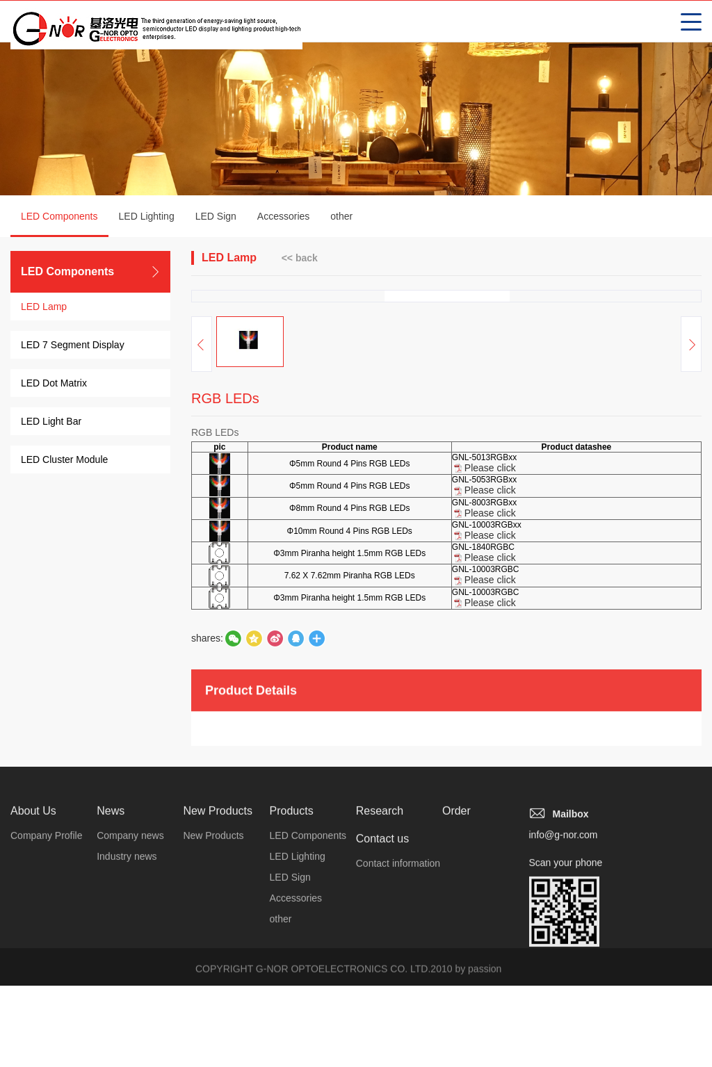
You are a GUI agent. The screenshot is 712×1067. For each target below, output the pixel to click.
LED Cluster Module (64, 460)
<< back (300, 258)
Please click (490, 566)
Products (292, 968)
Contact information (398, 1020)
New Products (217, 968)
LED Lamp (44, 307)
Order (456, 968)
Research (379, 968)
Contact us (382, 996)
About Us (33, 968)
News (110, 968)
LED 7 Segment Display (72, 346)
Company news (130, 992)
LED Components (59, 225)
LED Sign (215, 217)
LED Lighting (147, 217)
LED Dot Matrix (54, 384)
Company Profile (46, 992)
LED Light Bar (51, 422)
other (341, 217)
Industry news (126, 1013)
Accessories (283, 217)
